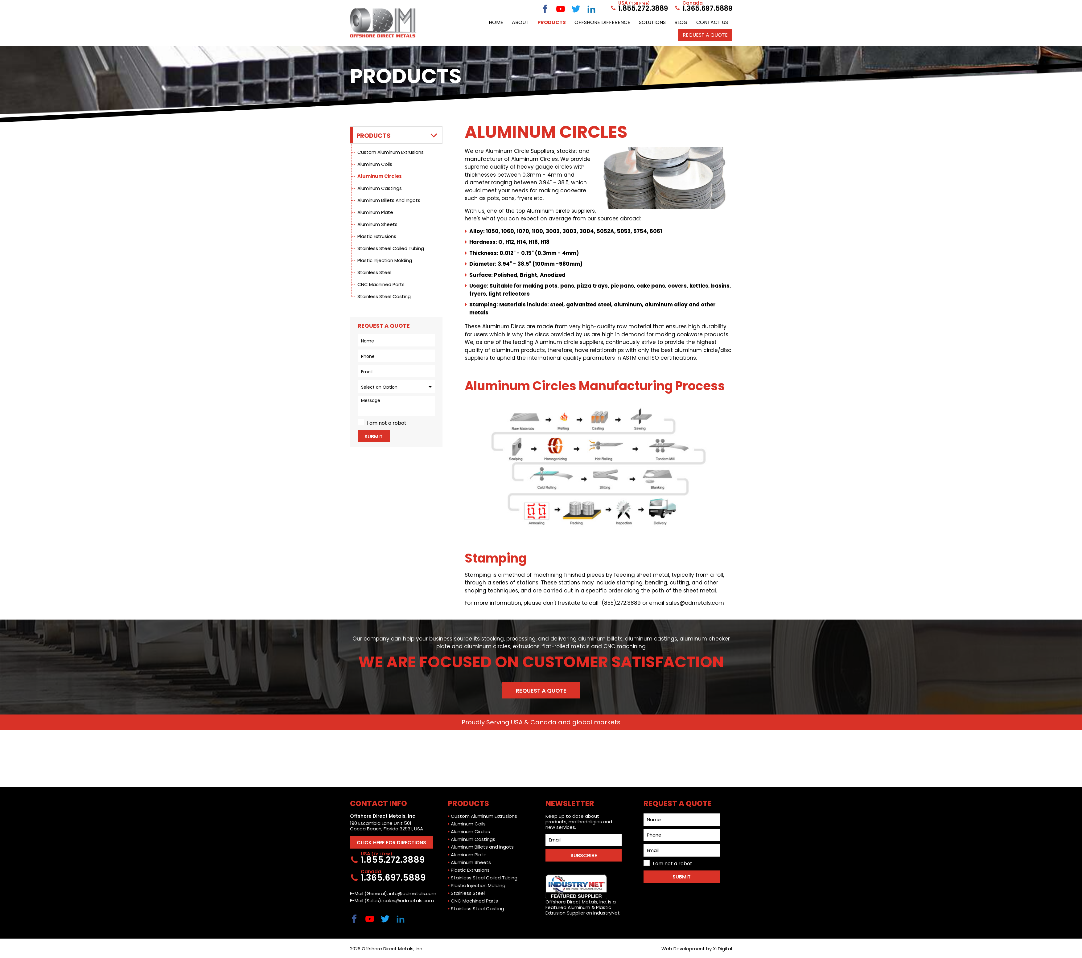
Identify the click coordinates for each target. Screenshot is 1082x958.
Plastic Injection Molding (384, 260)
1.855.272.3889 (639, 8)
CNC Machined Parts (381, 284)
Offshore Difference (602, 22)
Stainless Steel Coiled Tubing (390, 248)
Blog (681, 22)
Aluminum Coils (374, 164)
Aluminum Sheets (377, 224)
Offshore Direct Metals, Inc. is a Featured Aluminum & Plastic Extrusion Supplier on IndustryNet (582, 895)
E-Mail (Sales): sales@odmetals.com (392, 900)
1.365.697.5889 (703, 8)
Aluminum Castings (379, 188)
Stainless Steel (374, 272)
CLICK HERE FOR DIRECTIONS (391, 842)
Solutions (652, 22)
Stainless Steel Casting (384, 296)
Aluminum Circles (379, 176)
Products (551, 22)
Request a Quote (541, 690)
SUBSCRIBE (583, 855)
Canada (543, 722)
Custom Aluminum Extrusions (390, 152)
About (520, 22)
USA (517, 722)
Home (496, 22)
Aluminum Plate (375, 212)
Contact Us (712, 22)
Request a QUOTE (705, 35)
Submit (373, 436)
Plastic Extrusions (376, 236)
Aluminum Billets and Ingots (388, 200)
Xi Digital (722, 948)
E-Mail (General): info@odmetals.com (393, 893)
